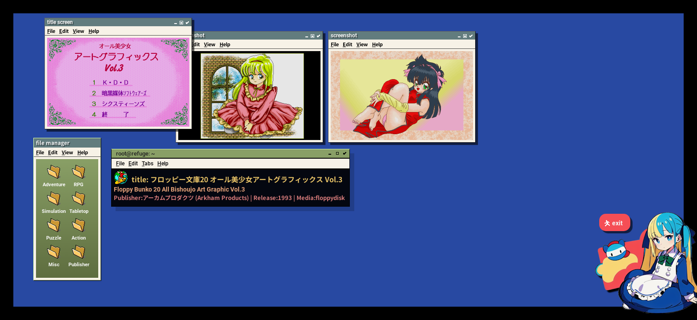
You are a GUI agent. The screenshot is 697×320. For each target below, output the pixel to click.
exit (613, 223)
